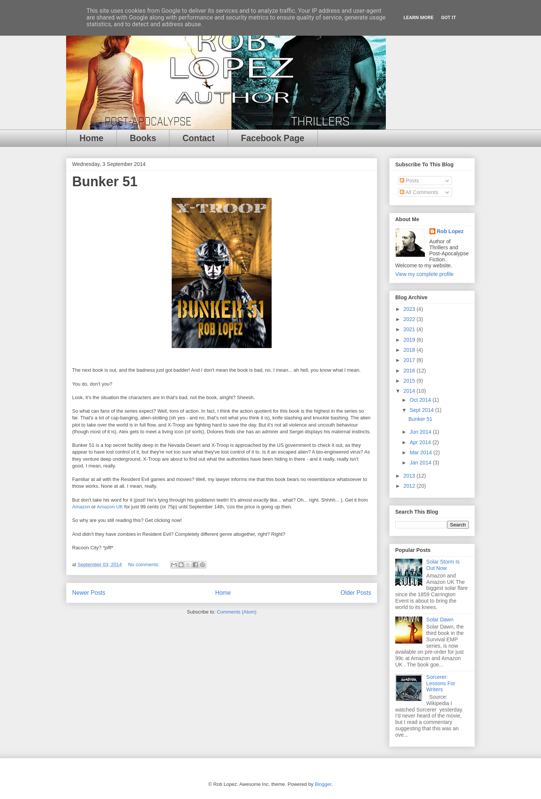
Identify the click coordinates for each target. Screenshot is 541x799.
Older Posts (356, 592)
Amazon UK (110, 507)
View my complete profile (424, 274)
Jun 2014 (421, 432)
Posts (409, 181)
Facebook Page (272, 138)
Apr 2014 (421, 442)
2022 (410, 319)
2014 (410, 391)
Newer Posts (88, 592)
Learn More (418, 17)
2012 (410, 486)
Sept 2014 (422, 410)
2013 (410, 476)
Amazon (81, 507)
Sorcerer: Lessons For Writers (440, 683)
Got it (448, 17)
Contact (199, 138)
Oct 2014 (421, 400)
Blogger (323, 784)
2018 (410, 350)
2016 (410, 371)
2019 (410, 340)
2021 (410, 329)
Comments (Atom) (236, 612)
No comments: (144, 564)
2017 (410, 360)
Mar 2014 (421, 452)
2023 (410, 309)
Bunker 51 (105, 181)
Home (92, 138)
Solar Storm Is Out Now (443, 565)
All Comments (419, 192)
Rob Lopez (450, 231)
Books (143, 138)
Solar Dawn (439, 620)
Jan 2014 (421, 463)
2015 (410, 381)
